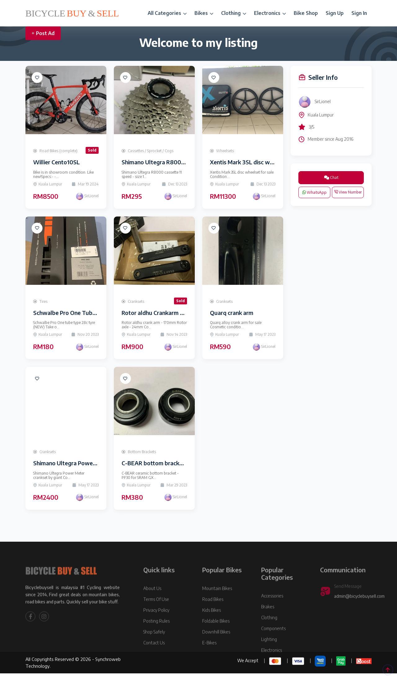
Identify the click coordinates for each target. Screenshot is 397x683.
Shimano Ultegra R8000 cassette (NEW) (174, 162)
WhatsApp (314, 192)
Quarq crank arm (231, 312)
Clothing (233, 13)
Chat (331, 177)
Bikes (203, 13)
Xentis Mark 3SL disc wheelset (249, 162)
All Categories (167, 13)
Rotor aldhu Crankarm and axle (162, 312)
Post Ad (43, 33)
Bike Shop (306, 13)
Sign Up (335, 13)
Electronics (270, 13)
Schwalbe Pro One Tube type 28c (76, 312)
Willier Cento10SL (56, 162)
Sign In (359, 13)
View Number (348, 192)
